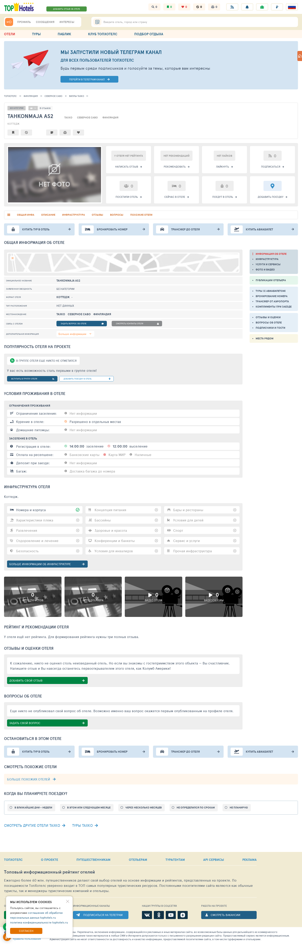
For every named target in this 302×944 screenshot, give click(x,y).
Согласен (26, 931)
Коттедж (13, 123)
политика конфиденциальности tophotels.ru (39, 922)
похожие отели (141, 215)
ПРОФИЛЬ (24, 22)
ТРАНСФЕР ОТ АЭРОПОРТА (272, 301)
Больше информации (72, 334)
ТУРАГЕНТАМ (175, 859)
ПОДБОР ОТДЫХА (148, 33)
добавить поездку (87, 378)
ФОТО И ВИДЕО (265, 269)
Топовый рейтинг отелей (49, 872)
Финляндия (31, 95)
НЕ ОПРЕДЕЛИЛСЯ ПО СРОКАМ (196, 807)
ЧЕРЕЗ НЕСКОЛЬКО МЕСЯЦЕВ (143, 807)
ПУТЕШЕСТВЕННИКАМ (93, 859)
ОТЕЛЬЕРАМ (138, 859)
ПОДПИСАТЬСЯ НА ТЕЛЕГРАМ (103, 915)
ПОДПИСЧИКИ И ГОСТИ (270, 327)
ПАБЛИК (64, 33)
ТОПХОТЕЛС (10, 95)
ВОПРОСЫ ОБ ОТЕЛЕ (269, 322)
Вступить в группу (32, 378)
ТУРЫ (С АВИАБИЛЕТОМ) (271, 291)
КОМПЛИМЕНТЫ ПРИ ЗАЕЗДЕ (274, 306)
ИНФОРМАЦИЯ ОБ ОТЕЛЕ (271, 254)
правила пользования (27, 939)
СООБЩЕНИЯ (45, 22)
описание (48, 215)
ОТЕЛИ (9, 33)
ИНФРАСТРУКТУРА (267, 259)
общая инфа (25, 215)
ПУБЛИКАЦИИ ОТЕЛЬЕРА (271, 280)
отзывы (97, 215)
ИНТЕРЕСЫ (66, 22)
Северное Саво (53, 95)
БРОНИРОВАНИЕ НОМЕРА (271, 296)
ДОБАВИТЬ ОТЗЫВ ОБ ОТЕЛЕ (66, 8)
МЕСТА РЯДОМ (264, 338)
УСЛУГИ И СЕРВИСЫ (268, 264)
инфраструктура (73, 215)
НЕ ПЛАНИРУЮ (239, 807)
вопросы (116, 215)
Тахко (76, 95)
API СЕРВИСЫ (213, 859)
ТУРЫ (36, 33)
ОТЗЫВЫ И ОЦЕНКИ (268, 317)
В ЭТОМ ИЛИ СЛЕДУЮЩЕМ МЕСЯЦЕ (88, 807)
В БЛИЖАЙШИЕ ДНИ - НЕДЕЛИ (33, 807)
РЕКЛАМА (249, 859)
